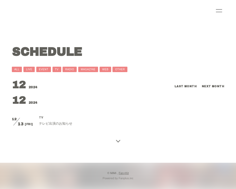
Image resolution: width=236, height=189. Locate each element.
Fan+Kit (124, 173)
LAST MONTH (185, 86)
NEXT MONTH (213, 86)
